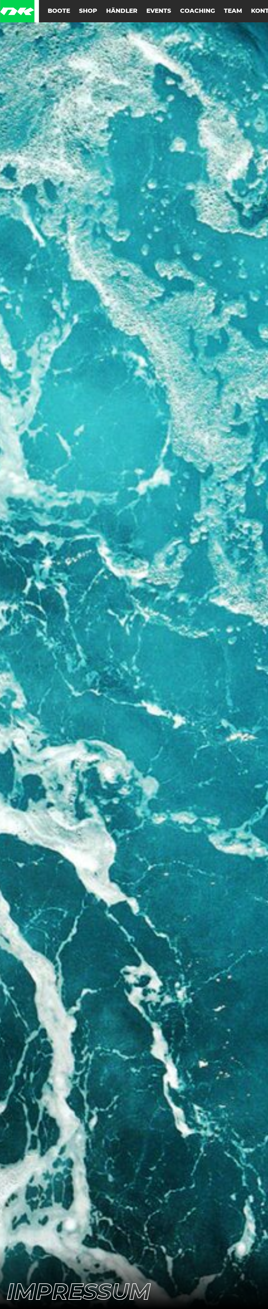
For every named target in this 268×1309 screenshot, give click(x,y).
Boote (59, 11)
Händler (121, 11)
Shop (88, 11)
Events (158, 11)
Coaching (197, 11)
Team (233, 11)
